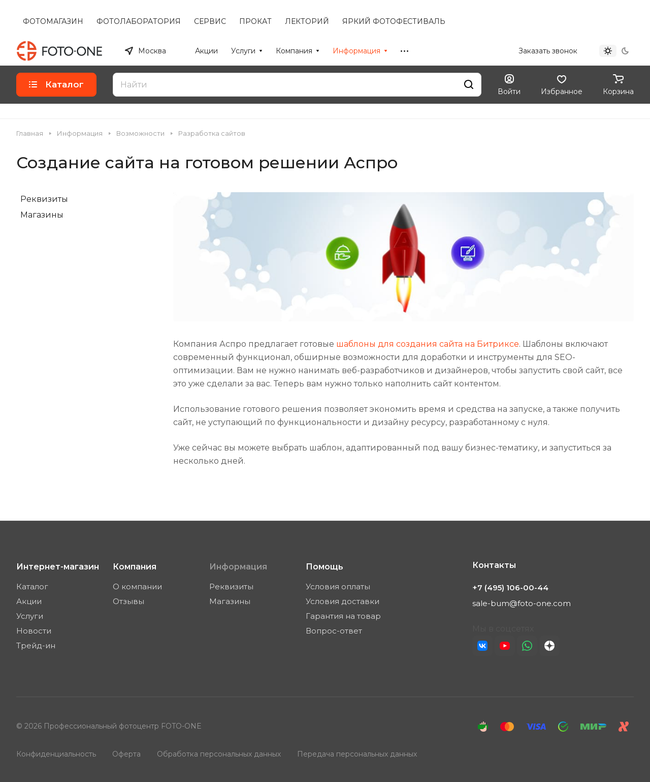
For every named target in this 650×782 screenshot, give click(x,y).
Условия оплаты (338, 586)
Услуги (29, 616)
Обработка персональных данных (219, 754)
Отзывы (128, 601)
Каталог (32, 586)
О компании (137, 586)
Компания (134, 567)
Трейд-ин (35, 645)
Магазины (41, 215)
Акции (29, 601)
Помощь (324, 567)
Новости (33, 631)
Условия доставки (342, 601)
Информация (238, 567)
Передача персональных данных (357, 754)
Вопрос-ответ (334, 631)
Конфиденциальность (56, 754)
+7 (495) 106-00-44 (475, 50)
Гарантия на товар (343, 616)
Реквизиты (44, 199)
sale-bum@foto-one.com (521, 603)
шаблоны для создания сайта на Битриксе (427, 344)
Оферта (126, 754)
